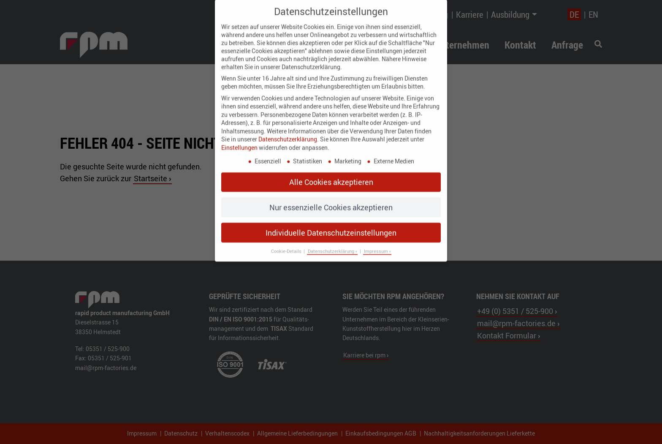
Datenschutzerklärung (287, 133)
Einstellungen (239, 141)
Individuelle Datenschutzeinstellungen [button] (331, 226)
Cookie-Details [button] (287, 245)
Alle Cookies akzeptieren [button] (331, 176)
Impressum (376, 245)
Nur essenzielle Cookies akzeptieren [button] (331, 201)
